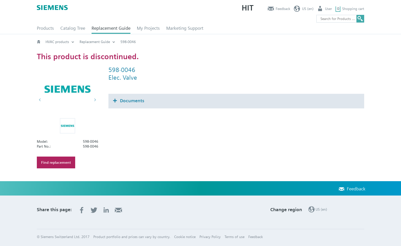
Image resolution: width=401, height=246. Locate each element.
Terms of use (234, 237)
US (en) (308, 9)
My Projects (148, 28)
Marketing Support (184, 28)
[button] (67, 126)
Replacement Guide (111, 28)
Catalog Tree (72, 28)
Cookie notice (185, 237)
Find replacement (56, 162)
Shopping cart (353, 9)
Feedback (283, 9)
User (328, 9)
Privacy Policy (210, 237)
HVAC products (57, 42)
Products (45, 28)
